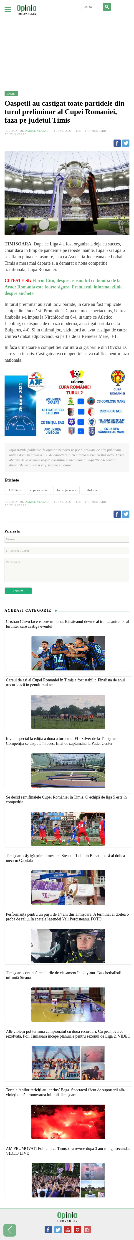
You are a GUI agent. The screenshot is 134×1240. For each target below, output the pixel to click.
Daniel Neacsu (37, 130)
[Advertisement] (67, 34)
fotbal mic (91, 490)
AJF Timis (15, 490)
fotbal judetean (66, 490)
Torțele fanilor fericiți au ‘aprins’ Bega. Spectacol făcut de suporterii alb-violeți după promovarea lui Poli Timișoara (65, 1092)
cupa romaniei (39, 490)
